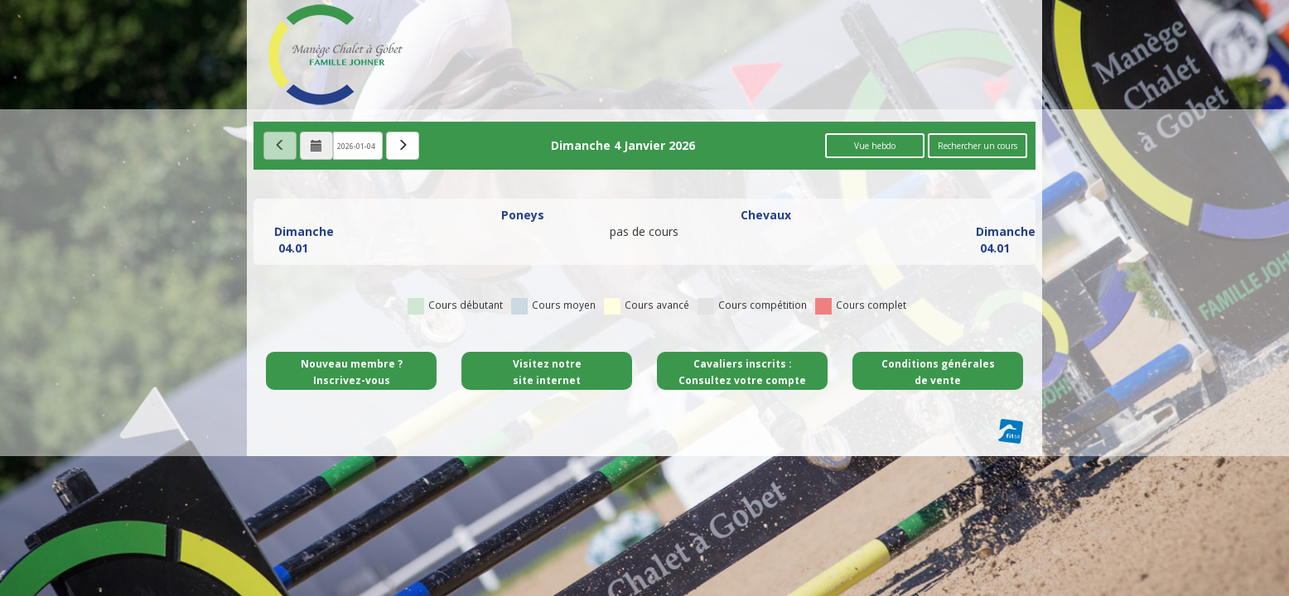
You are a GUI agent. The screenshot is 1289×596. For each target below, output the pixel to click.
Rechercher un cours (977, 145)
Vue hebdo (875, 145)
